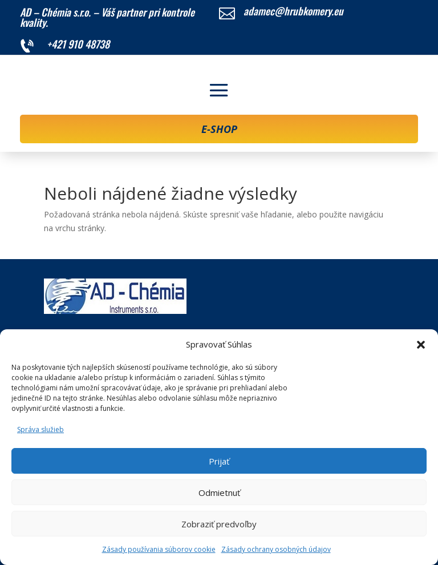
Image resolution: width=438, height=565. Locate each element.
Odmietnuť (219, 492)
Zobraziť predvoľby (219, 524)
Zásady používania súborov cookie (159, 549)
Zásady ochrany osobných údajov (276, 549)
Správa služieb (40, 429)
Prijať (219, 461)
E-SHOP (219, 129)
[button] (421, 344)
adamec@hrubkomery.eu (293, 10)
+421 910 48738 (78, 44)
